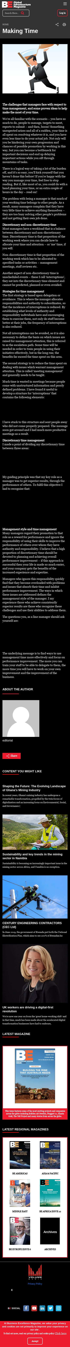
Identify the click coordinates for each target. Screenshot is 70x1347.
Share (11, 756)
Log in (62, 13)
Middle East (20, 1196)
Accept (35, 1341)
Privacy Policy (35, 1283)
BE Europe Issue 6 (20, 1234)
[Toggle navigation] (65, 3)
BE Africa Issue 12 (50, 1196)
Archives (50, 1234)
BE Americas (20, 1158)
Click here (61, 1333)
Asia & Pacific (50, 1158)
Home (5, 24)
